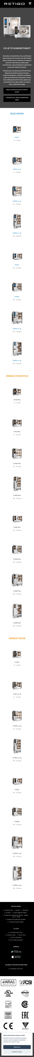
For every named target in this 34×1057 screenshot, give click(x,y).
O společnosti (8, 910)
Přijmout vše (17, 1047)
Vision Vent (22, 935)
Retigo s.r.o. (15, 6)
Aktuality (25, 910)
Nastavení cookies (17, 1051)
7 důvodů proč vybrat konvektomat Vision (17, 99)
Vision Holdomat (16, 937)
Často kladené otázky (20, 912)
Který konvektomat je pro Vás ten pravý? (17, 91)
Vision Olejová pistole (16, 940)
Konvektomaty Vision (16, 932)
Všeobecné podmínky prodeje (16, 919)
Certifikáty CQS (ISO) (16, 969)
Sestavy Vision (11, 935)
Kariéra (18, 910)
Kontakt (8, 912)
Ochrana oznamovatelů (16, 922)
